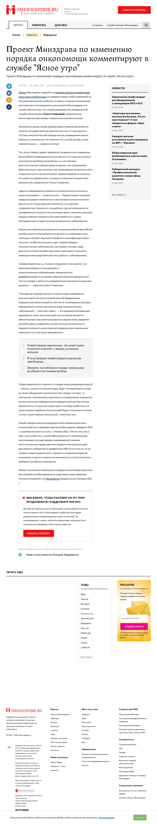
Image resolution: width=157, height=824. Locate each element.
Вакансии (55, 726)
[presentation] (134, 618)
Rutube (85, 734)
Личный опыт (87, 618)
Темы (53, 734)
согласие (144, 632)
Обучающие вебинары (129, 714)
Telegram (86, 714)
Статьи (16, 35)
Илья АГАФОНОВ (76, 85)
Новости (32, 35)
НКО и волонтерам (59, 742)
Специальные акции (127, 744)
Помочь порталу (38, 533)
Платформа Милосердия (129, 725)
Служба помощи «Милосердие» (122, 25)
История (85, 603)
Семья (84, 642)
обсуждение (53, 478)
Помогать (39, 25)
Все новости (119, 194)
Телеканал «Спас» (58, 766)
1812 (121, 748)
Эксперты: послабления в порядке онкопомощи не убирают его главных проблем (55, 369)
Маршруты (50, 35)
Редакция (55, 718)
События (85, 647)
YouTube (85, 730)
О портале (97, 25)
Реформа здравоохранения (31, 549)
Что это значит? (107, 817)
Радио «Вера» (56, 762)
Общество (86, 632)
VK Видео (86, 738)
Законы (84, 599)
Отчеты (85, 765)
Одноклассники (89, 726)
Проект (23, 92)
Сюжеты (54, 730)
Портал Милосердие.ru (60, 714)
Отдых (84, 637)
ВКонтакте (86, 722)
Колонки (85, 608)
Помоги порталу (134, 10)
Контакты (55, 750)
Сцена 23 (54, 770)
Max (83, 742)
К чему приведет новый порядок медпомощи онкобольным (54, 360)
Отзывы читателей (59, 738)
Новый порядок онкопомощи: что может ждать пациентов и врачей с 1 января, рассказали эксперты (55, 349)
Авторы (54, 722)
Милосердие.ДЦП (126, 771)
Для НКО (61, 25)
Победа (122, 752)
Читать (18, 25)
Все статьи (87, 657)
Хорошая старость (127, 756)
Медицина (86, 623)
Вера (83, 594)
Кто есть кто (87, 613)
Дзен (84, 718)
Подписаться (134, 626)
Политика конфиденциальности (96, 761)
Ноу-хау (85, 628)
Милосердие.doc (126, 767)
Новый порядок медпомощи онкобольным (63, 549)
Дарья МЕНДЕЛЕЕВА (57, 85)
